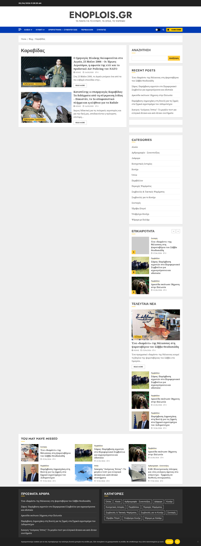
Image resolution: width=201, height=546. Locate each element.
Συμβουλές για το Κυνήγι (143, 197)
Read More (80, 85)
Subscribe (173, 30)
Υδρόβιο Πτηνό (139, 208)
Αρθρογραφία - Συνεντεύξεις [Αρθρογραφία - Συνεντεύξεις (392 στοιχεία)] (137, 501)
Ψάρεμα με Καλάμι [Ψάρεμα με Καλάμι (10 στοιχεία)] (153, 518)
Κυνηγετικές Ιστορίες (142, 163)
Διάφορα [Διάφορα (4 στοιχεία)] (158, 501)
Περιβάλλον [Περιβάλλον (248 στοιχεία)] (134, 507)
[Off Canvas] (20, 29)
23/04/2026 (157, 290)
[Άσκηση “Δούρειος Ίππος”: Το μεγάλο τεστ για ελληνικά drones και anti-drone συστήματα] (83, 473)
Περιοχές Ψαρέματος (142, 186)
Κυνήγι (39, 29)
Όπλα (134, 175)
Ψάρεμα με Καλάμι (140, 219)
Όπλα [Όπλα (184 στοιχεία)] (108, 501)
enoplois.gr (100, 15)
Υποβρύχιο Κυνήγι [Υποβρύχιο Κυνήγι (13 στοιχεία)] (132, 518)
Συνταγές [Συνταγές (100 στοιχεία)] (171, 512)
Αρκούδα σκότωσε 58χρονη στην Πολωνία (152, 95)
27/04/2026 (157, 253)
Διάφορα (136, 158)
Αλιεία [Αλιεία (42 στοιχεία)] (117, 501)
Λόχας (78, 73)
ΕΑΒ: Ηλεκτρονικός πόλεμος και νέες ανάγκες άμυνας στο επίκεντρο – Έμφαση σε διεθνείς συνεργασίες (163, 473)
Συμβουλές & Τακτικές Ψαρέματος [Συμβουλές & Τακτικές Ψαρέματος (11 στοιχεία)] (121, 512)
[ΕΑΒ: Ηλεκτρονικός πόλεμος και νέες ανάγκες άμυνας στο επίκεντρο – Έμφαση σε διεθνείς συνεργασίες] (137, 473)
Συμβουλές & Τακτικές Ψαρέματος (148, 191)
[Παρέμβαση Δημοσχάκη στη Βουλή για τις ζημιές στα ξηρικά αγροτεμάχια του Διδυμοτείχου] (140, 420)
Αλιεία (27, 29)
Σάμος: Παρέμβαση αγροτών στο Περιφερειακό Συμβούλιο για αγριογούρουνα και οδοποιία (165, 267)
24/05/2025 (89, 73)
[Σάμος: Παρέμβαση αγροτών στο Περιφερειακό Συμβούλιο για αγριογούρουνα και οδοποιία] (140, 265)
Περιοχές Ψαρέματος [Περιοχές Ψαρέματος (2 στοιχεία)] (152, 507)
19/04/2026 (157, 428)
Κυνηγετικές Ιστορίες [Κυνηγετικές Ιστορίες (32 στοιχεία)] (115, 507)
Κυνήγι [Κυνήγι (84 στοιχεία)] (169, 501)
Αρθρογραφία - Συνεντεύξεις (34, 84)
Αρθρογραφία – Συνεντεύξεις (62, 29)
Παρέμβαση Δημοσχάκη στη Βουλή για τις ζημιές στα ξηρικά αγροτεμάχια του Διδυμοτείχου (155, 102)
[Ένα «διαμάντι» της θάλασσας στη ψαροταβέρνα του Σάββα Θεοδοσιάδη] (140, 245)
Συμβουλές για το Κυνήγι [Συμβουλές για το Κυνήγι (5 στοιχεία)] (152, 512)
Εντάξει (169, 542)
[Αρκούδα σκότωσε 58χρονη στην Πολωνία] (140, 285)
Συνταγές (101, 29)
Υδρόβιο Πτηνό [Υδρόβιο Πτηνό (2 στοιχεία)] (113, 518)
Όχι (177, 542)
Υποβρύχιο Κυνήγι (140, 214)
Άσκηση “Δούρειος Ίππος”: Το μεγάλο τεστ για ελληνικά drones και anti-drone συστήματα (110, 473)
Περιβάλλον (87, 29)
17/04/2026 (154, 481)
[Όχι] (198, 541)
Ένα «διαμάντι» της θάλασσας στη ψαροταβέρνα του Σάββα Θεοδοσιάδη (164, 246)
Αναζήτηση (141, 50)
